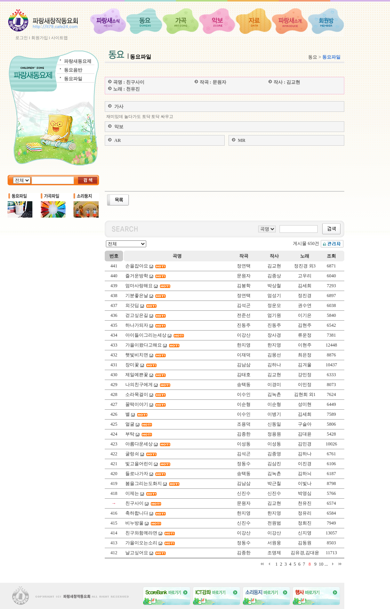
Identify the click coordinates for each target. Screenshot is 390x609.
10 (321, 564)
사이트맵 (59, 37)
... (326, 564)
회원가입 (39, 37)
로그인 (21, 37)
